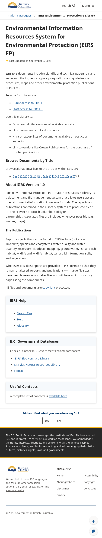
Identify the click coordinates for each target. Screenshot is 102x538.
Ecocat (18, 371)
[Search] (68, 5)
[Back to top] (93, 520)
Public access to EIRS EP (28, 103)
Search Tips (24, 313)
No (59, 420)
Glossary (23, 325)
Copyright (89, 482)
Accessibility (91, 475)
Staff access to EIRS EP (28, 109)
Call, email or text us (28, 486)
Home (60, 475)
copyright (48, 287)
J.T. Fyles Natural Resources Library (37, 365)
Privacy (61, 495)
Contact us (90, 488)
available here (58, 396)
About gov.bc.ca (66, 482)
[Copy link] (93, 531)
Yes (47, 420)
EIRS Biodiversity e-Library (32, 358)
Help (20, 319)
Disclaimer (63, 488)
